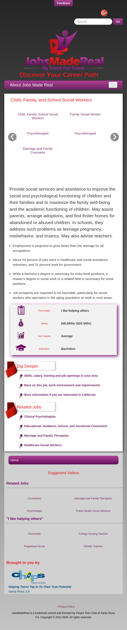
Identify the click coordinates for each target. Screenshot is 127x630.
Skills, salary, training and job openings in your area (61, 375)
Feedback (63, 3)
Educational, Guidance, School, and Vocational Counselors (66, 426)
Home (14, 460)
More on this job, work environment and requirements (62, 385)
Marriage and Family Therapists (46, 435)
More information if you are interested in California (60, 394)
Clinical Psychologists (40, 416)
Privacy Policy (66, 606)
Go (118, 21)
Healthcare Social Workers (43, 445)
